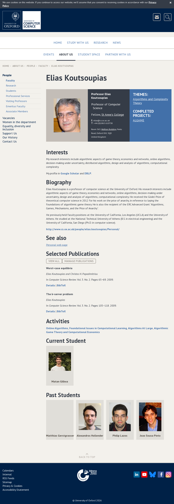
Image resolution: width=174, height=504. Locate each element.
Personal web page (56, 245)
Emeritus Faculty (15, 106)
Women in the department (19, 122)
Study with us (78, 43)
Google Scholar (70, 173)
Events (48, 54)
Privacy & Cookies (12, 485)
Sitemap (7, 482)
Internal (7, 474)
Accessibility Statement (16, 489)
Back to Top (87, 455)
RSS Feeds (8, 478)
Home (58, 43)
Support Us (10, 133)
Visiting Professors (16, 101)
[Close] (170, 3)
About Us (67, 53)
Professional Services (18, 96)
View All (54, 261)
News (117, 43)
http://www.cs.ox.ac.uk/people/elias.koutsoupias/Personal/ (82, 229)
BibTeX (61, 285)
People (31, 65)
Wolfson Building (108, 129)
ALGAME (138, 120)
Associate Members (17, 111)
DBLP (87, 173)
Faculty (43, 65)
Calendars (8, 470)
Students (11, 90)
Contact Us (10, 141)
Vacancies (9, 118)
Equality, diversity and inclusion (17, 127)
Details (51, 285)
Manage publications (79, 261)
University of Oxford (85, 500)
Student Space (89, 54)
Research (101, 43)
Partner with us (118, 54)
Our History (10, 137)
